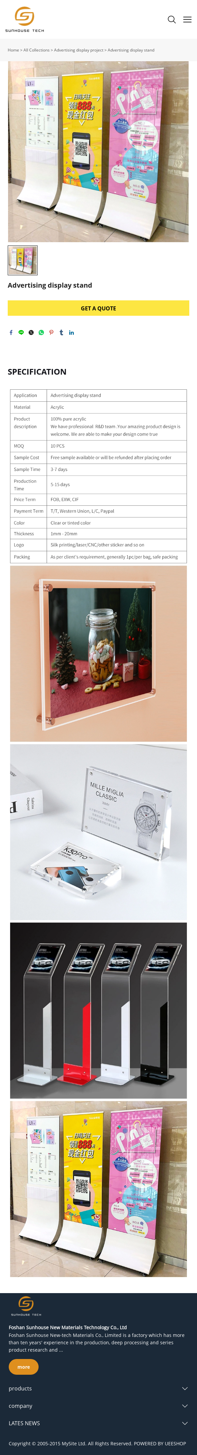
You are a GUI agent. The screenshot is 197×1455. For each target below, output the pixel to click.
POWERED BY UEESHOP (160, 1443)
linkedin (71, 332)
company (20, 1406)
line (21, 332)
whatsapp (41, 332)
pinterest (51, 332)
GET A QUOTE (98, 308)
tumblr (61, 332)
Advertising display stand (131, 50)
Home (13, 50)
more (23, 1367)
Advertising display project (78, 50)
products (20, 1388)
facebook (11, 332)
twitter (31, 332)
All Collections (36, 50)
